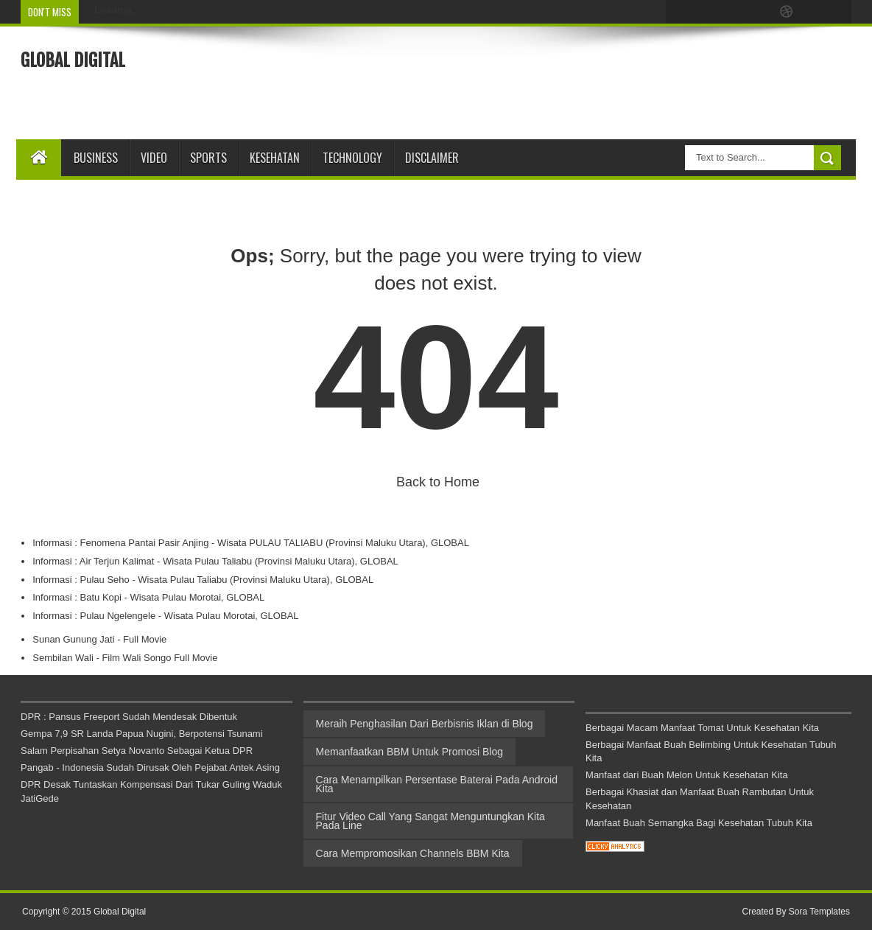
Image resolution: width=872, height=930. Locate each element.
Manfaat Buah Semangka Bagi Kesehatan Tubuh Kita (699, 822)
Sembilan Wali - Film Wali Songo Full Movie (124, 657)
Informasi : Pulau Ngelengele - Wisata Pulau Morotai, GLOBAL (165, 615)
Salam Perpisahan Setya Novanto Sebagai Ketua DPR (137, 750)
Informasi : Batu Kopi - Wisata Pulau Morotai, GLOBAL (148, 597)
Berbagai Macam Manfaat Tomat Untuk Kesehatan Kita (702, 727)
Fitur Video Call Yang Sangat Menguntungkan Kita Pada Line (430, 821)
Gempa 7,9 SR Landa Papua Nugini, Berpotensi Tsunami (142, 733)
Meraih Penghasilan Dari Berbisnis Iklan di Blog (424, 724)
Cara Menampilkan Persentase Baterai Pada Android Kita (437, 784)
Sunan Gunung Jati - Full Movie (99, 639)
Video (154, 158)
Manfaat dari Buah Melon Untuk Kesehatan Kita (687, 774)
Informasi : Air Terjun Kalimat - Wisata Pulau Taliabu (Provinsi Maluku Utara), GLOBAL (215, 561)
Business (96, 158)
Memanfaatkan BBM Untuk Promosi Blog (409, 752)
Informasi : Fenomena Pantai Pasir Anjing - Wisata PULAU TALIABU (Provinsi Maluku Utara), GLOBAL (250, 542)
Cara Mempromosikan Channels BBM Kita (413, 853)
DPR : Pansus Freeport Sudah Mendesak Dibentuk (129, 716)
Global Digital (73, 60)
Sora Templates (819, 911)
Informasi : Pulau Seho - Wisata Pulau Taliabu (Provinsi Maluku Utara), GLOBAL (202, 579)
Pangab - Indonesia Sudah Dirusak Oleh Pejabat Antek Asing (150, 767)
